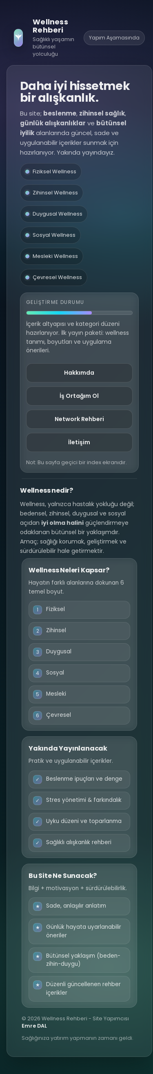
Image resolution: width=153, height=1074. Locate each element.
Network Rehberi (79, 419)
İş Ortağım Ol (79, 396)
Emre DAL (34, 1025)
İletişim (79, 442)
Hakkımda (79, 373)
